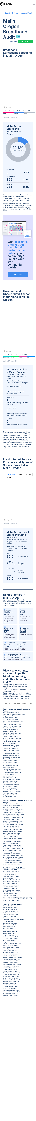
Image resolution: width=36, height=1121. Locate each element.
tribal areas (17, 686)
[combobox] (18, 703)
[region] (18, 84)
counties (6, 686)
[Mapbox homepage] (8, 107)
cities (25, 684)
